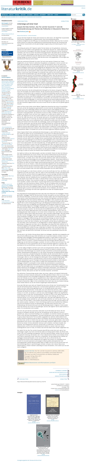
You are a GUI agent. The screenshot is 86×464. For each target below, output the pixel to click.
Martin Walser (6, 84)
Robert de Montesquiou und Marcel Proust (7, 156)
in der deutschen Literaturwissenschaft (7, 201)
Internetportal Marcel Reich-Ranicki (6, 112)
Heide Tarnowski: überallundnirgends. (6, 133)
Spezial (17, 15)
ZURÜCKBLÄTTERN (22, 21)
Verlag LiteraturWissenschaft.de (34, 422)
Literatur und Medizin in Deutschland (7, 161)
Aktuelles (5, 15)
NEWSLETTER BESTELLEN (62, 376)
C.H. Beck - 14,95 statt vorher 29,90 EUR (78, 45)
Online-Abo (4, 44)
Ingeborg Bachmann (6, 108)
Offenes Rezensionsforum (8, 34)
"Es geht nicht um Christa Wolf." (7, 144)
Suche (68, 15)
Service (36, 15)
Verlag (83, 8)
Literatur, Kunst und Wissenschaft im (7, 185)
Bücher (23, 15)
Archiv (11, 15)
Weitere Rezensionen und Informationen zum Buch (39, 362)
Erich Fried (4, 98)
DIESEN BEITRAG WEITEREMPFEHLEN (59, 372)
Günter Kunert (5, 81)
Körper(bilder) (5, 26)
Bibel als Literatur (8, 195)
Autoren (29, 15)
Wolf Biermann (8, 85)
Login (56, 15)
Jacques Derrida (29, 351)
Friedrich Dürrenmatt (6, 90)
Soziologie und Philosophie (34, 17)
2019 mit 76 (4, 141)
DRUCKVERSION (64, 374)
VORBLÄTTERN (65, 21)
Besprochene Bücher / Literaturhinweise (26, 35)
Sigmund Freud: (8, 191)
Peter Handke (10, 104)
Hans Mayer (4, 31)
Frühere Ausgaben (10, 17)
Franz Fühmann (10, 101)
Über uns (50, 15)
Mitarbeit (43, 15)
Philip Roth (11, 81)
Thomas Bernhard (6, 95)
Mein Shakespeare (6, 87)
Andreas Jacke (24, 31)
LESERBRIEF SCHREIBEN (62, 370)
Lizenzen (57, 390)
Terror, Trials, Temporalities (6, 168)
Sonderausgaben (6, 77)
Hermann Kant (5, 88)
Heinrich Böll (5, 82)
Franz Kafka (4, 180)
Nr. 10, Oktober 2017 (21, 17)
